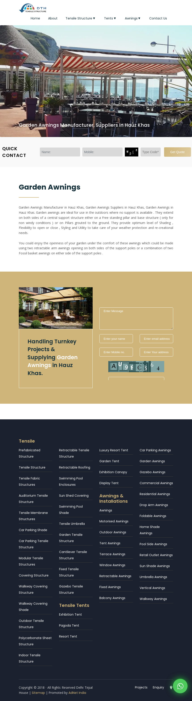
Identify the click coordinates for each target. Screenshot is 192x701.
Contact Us (158, 18)
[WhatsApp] (180, 687)
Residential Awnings (155, 494)
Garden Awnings (152, 461)
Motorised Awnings (113, 521)
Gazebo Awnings (152, 472)
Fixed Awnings (110, 587)
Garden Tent (109, 461)
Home (35, 18)
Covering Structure (34, 575)
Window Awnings (112, 565)
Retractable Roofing (74, 467)
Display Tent (109, 483)
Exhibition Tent (70, 614)
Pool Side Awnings (153, 544)
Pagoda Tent (69, 625)
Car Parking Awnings (155, 450)
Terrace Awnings (112, 554)
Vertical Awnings (152, 588)
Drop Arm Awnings (154, 505)
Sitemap (38, 692)
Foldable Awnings (153, 516)
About (53, 18)
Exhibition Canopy (113, 472)
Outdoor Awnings (112, 532)
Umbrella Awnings (153, 577)
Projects (141, 687)
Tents (110, 18)
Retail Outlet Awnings (156, 555)
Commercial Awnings (156, 483)
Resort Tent (68, 636)
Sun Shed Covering (74, 495)
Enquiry (158, 687)
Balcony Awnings (112, 598)
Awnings (133, 18)
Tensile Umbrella (72, 524)
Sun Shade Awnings (155, 566)
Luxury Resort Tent (113, 450)
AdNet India (77, 692)
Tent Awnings (109, 543)
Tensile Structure (81, 18)
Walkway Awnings (153, 599)
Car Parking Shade (33, 530)
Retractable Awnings (115, 576)
